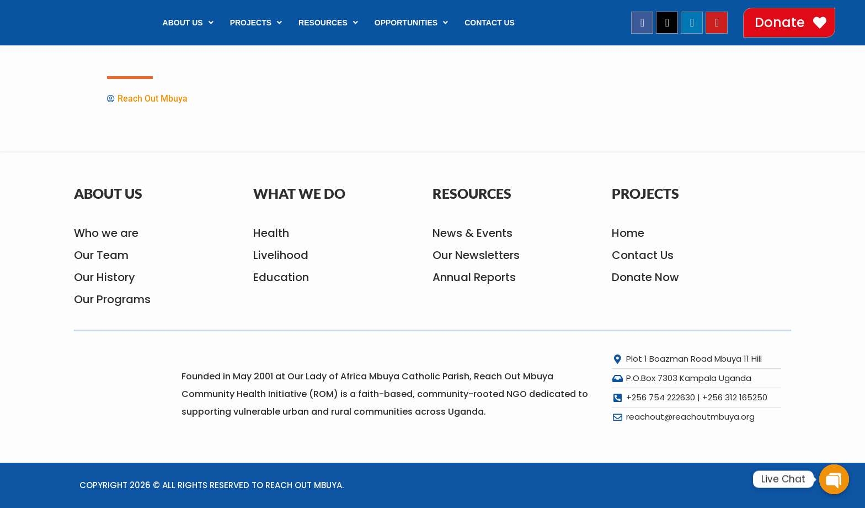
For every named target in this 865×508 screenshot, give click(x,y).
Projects (256, 22)
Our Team (101, 255)
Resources (328, 22)
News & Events (472, 233)
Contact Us (489, 22)
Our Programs (112, 299)
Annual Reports (474, 277)
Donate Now (645, 277)
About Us (188, 22)
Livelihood (280, 255)
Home (628, 233)
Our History (104, 277)
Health (271, 233)
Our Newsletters (476, 255)
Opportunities (411, 22)
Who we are (106, 233)
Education (281, 277)
